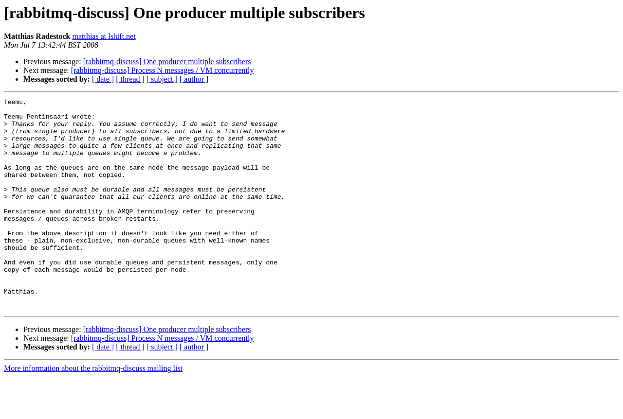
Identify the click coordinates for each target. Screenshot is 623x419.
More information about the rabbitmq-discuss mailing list (93, 410)
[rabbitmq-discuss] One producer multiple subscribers (167, 61)
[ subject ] (162, 79)
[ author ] (194, 79)
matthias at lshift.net (103, 36)
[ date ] (103, 79)
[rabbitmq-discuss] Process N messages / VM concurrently (162, 70)
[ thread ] (130, 79)
